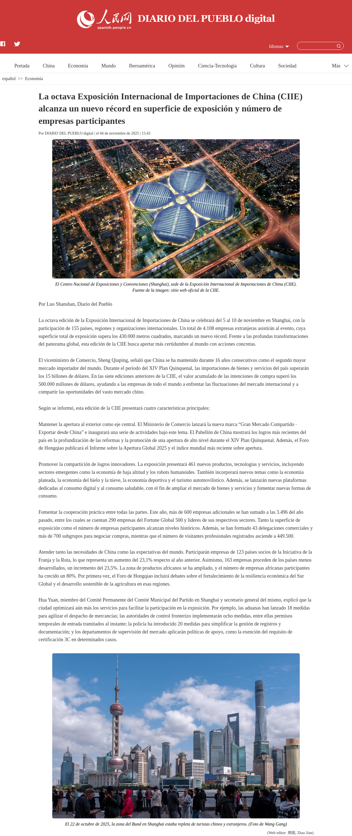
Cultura (257, 66)
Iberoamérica (142, 66)
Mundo (108, 66)
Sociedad (287, 66)
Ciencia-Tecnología (217, 66)
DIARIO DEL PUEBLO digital (69, 133)
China (49, 66)
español (9, 78)
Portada (21, 66)
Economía (78, 66)
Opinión (177, 66)
